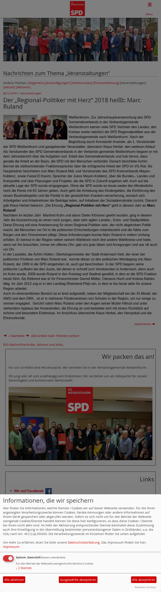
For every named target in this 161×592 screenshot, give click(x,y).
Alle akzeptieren (143, 580)
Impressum (11, 547)
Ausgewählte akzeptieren (78, 580)
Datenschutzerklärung (84, 542)
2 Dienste (24, 568)
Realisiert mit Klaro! (145, 587)
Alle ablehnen (14, 580)
